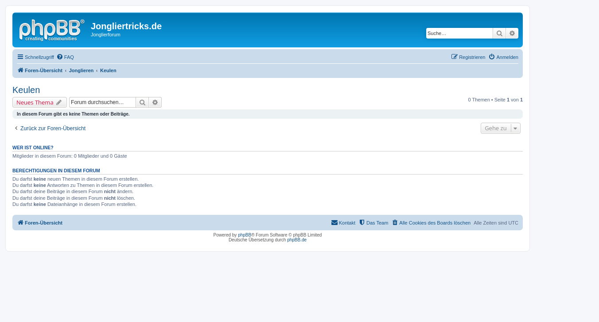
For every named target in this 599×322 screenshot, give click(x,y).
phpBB (244, 235)
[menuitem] (65, 57)
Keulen (26, 90)
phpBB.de (297, 239)
